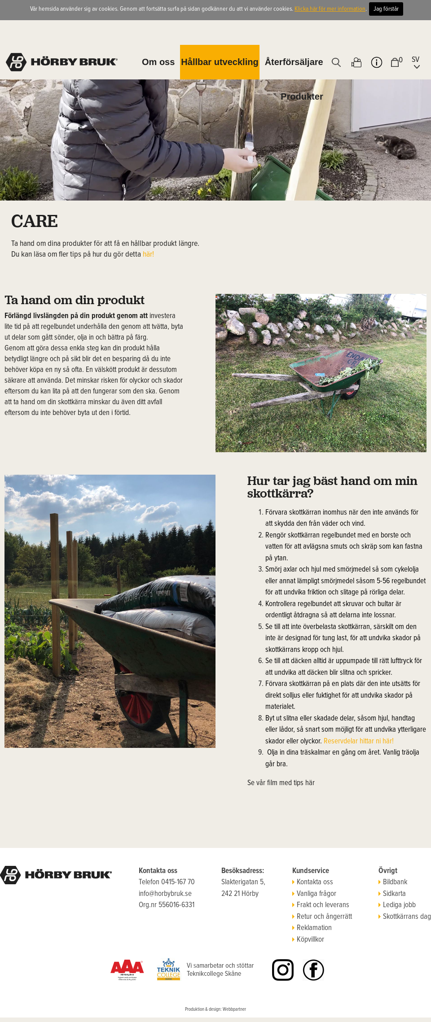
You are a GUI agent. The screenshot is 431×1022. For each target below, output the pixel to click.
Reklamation (312, 928)
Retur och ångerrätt (322, 917)
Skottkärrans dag (404, 917)
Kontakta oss (312, 882)
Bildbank (392, 882)
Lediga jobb (397, 905)
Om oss (158, 62)
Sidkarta (392, 894)
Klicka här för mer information (330, 9)
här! (148, 254)
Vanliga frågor (314, 894)
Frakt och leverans (320, 905)
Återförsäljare (294, 62)
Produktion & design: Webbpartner (215, 1009)
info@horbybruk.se (165, 894)
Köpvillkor (308, 940)
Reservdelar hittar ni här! (359, 742)
